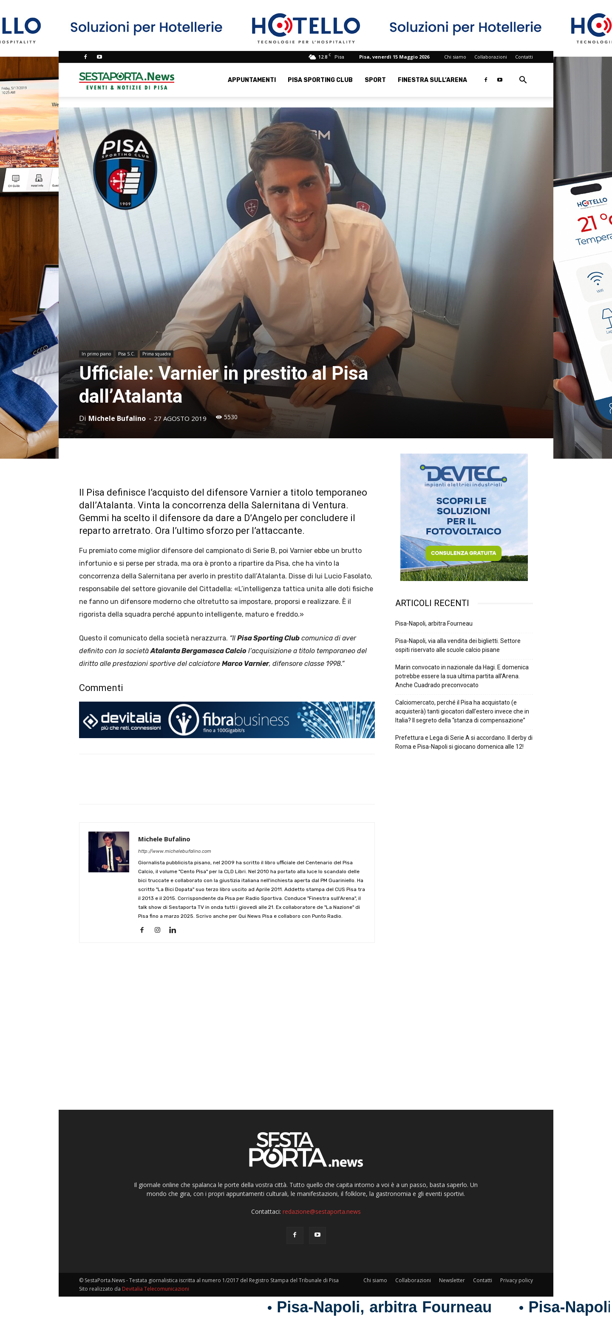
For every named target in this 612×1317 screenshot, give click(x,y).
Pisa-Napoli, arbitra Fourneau (434, 623)
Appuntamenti (252, 80)
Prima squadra (156, 354)
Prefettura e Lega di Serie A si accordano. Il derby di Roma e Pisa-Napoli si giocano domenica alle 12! (464, 742)
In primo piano (96, 354)
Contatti (524, 57)
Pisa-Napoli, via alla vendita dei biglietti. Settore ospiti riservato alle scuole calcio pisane (458, 645)
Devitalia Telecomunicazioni (155, 1288)
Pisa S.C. (126, 354)
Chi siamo (455, 57)
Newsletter (452, 1280)
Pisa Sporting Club (320, 80)
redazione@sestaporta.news (322, 1211)
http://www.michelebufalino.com (174, 851)
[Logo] (126, 80)
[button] (523, 81)
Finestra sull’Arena (432, 80)
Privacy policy (516, 1280)
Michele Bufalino (117, 418)
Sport (375, 80)
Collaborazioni (490, 57)
